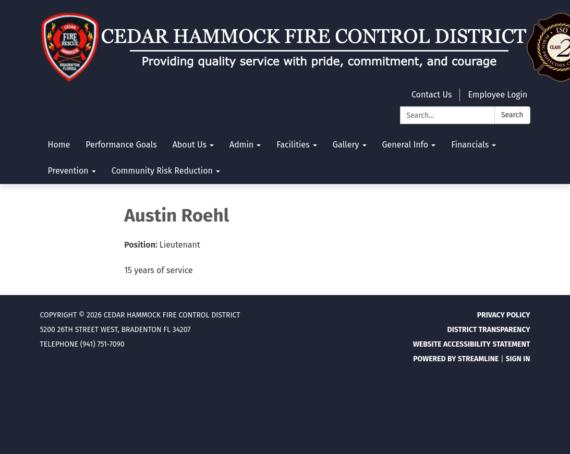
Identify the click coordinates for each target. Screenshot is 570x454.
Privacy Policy (503, 315)
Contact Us (431, 95)
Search (512, 115)
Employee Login (497, 95)
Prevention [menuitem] (68, 171)
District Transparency (488, 329)
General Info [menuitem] (405, 145)
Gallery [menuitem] (346, 145)
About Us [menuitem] (190, 145)
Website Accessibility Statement (471, 344)
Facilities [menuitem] (292, 145)
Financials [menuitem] (470, 145)
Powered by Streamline (456, 358)
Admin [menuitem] (241, 145)
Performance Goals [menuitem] (121, 145)
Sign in (517, 358)
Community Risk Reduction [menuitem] (162, 171)
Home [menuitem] (59, 145)
